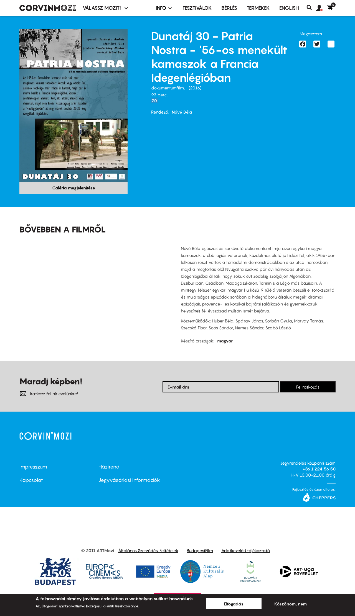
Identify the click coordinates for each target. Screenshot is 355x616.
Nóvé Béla (182, 111)
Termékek (258, 8)
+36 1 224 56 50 (319, 468)
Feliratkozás (308, 386)
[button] (321, 8)
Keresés (311, 7)
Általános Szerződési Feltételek (148, 550)
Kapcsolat (31, 480)
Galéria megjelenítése (73, 187)
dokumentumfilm (167, 87)
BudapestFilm (200, 550)
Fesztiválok (197, 8)
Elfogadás (234, 603)
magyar (225, 340)
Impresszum (33, 467)
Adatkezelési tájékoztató (245, 550)
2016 (195, 87)
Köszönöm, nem (290, 603)
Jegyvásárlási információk (129, 480)
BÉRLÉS (229, 8)
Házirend (109, 467)
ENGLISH (289, 8)
